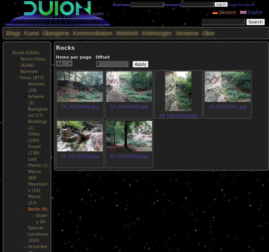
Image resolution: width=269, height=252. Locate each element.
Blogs (13, 33)
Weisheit (127, 33)
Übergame (55, 33)
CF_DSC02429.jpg (79, 156)
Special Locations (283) (38, 234)
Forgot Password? (241, 5)
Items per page (74, 57)
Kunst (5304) (25, 52)
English (251, 12)
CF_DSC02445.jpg (129, 106)
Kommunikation (92, 33)
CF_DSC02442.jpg (178, 115)
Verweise (187, 33)
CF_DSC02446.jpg (79, 106)
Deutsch (224, 12)
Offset (103, 57)
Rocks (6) (37, 209)
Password (172, 5)
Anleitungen (157, 33)
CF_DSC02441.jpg (227, 106)
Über (208, 33)
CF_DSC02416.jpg (129, 156)
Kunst (31, 33)
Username (121, 5)
